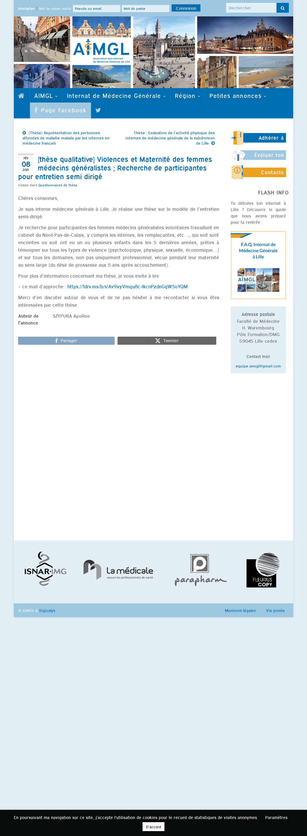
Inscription (26, 8)
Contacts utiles (272, 174)
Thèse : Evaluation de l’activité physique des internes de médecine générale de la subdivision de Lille (170, 137)
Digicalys (47, 610)
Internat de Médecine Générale (116, 95)
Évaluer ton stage (269, 157)
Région (187, 95)
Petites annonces (237, 95)
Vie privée (275, 610)
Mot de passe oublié (55, 8)
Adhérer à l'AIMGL (271, 140)
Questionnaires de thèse (57, 185)
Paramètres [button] (276, 817)
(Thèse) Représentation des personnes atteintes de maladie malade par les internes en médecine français (65, 137)
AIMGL (46, 95)
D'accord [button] (153, 826)
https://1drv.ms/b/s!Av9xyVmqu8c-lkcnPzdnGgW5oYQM (127, 286)
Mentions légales (240, 610)
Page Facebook (60, 109)
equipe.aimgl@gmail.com (258, 365)
